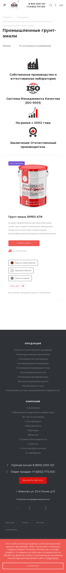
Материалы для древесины (33, 377)
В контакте (17, 508)
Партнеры (33, 430)
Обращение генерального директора (33, 412)
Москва (40, 522)
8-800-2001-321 (37, 4)
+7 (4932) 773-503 (35, 6)
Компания (33, 401)
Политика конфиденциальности (33, 499)
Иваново (10, 522)
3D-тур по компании (33, 417)
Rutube (30, 508)
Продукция (33, 343)
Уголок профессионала (33, 448)
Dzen (45, 508)
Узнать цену (24, 243)
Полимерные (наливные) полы (33, 368)
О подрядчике (33, 452)
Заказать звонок (33, 480)
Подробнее (51, 558)
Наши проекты (33, 425)
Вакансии (33, 434)
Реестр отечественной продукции (33, 350)
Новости (33, 443)
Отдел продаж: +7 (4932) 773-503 (33, 472)
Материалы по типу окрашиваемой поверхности (33, 390)
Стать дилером (33, 421)
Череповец (11, 529)
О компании (33, 408)
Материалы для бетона (33, 372)
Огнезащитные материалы (33, 359)
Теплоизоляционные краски (33, 381)
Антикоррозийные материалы (33, 354)
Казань (25, 522)
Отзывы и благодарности (33, 439)
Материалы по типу (33, 386)
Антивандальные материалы (33, 363)
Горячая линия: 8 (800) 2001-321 (32, 465)
